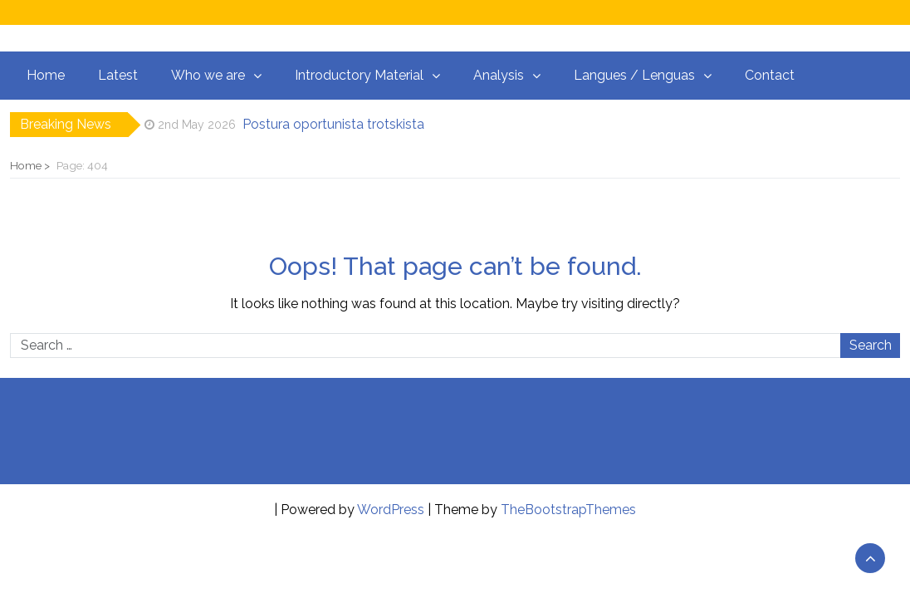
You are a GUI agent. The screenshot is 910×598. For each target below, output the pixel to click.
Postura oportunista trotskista (333, 124)
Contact (770, 75)
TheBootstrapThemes (568, 509)
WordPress (390, 509)
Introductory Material (359, 75)
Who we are (208, 75)
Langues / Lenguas (634, 75)
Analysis (498, 75)
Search (870, 345)
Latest (118, 75)
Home (46, 75)
